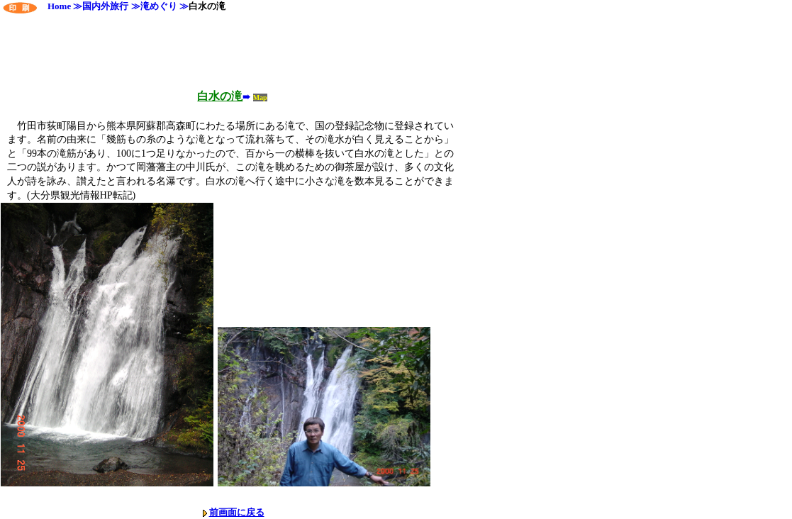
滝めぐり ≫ (164, 6)
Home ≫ (60, 6)
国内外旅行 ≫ (111, 6)
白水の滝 (207, 6)
